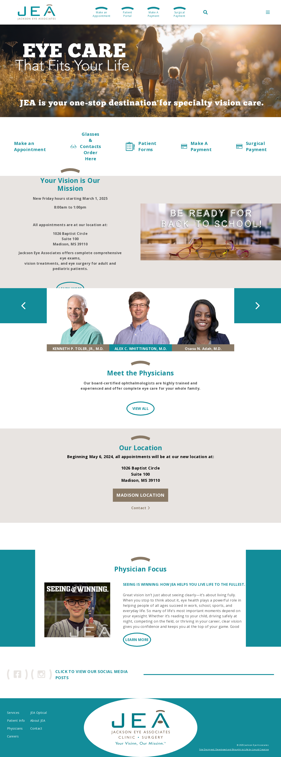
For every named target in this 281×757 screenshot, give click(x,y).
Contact (36, 728)
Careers (13, 736)
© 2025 (240, 745)
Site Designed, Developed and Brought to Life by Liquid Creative (234, 749)
